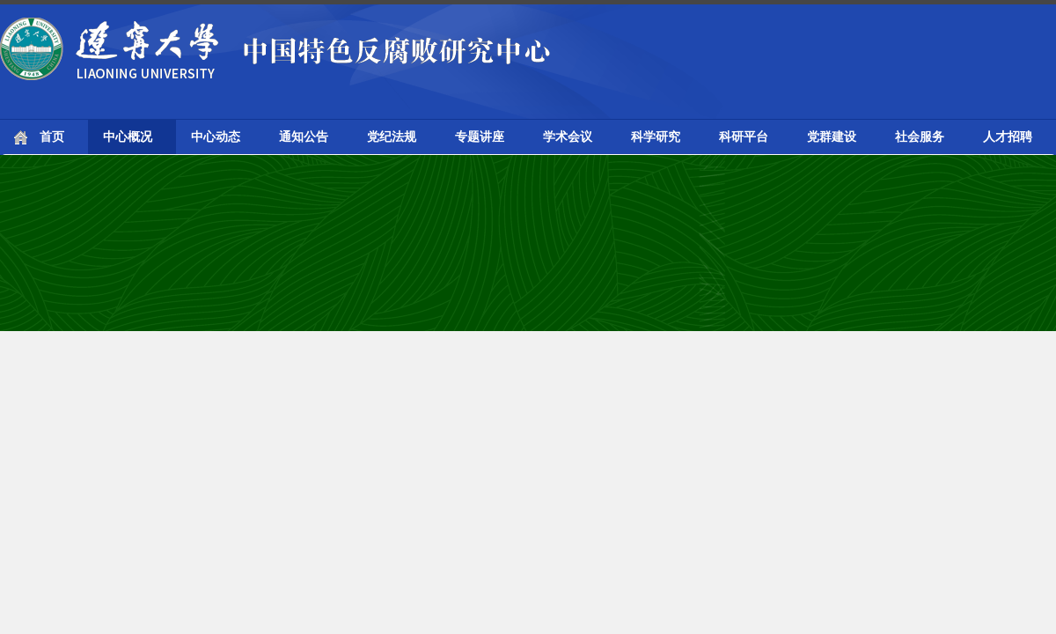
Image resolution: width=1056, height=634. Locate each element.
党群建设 (831, 136)
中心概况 (127, 136)
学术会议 (567, 136)
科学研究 (655, 136)
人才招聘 (1007, 136)
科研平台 (743, 136)
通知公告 (303, 136)
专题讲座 (479, 136)
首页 (52, 136)
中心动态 (215, 136)
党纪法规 (391, 136)
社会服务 (919, 136)
